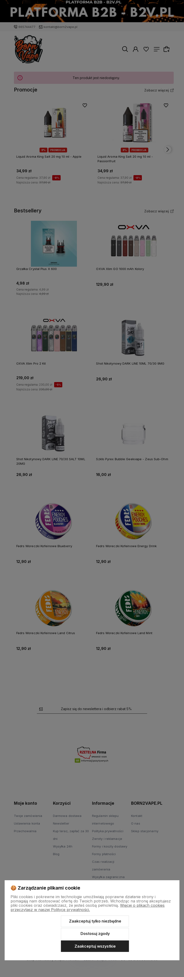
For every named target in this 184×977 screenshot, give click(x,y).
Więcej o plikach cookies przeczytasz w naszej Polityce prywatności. (88, 907)
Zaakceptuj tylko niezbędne (95, 921)
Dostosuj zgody (95, 933)
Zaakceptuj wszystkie (95, 946)
